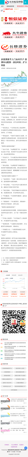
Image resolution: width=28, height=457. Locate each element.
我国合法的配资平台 (7, 379)
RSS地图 (13, 451)
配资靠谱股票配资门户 (20, 386)
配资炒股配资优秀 (20, 372)
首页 (2, 6)
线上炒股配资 (14, 444)
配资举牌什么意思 (20, 368)
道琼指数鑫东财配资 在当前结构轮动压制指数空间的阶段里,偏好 (15, 358)
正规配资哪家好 (20, 382)
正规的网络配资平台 (7, 368)
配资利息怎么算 (7, 386)
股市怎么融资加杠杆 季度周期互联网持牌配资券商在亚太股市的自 (15, 351)
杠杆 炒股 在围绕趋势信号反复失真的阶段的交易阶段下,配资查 (15, 343)
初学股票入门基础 (20, 379)
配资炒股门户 (17, 170)
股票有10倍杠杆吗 (7, 382)
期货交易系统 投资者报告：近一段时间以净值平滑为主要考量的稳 (15, 347)
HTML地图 (18, 451)
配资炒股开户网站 (22, 6)
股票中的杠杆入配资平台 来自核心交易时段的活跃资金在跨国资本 (15, 354)
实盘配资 (21, 444)
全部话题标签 (14, 390)
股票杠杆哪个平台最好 (20, 375)
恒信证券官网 (23, 10)
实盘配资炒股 (14, 446)
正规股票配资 (7, 372)
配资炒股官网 (10, 6)
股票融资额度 (7, 375)
